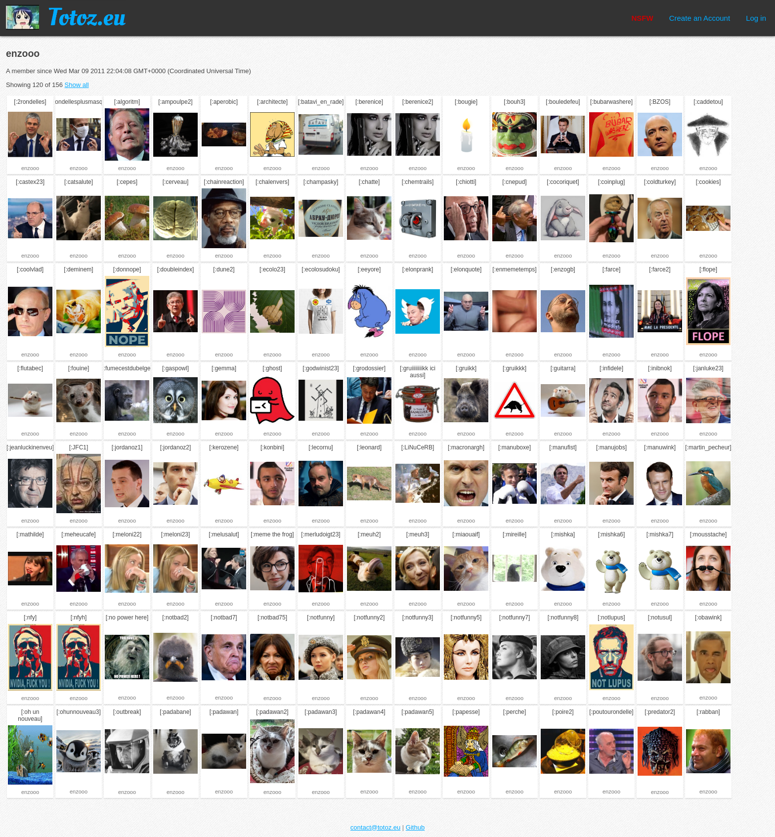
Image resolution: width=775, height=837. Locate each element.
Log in (756, 18)
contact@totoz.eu (375, 827)
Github (415, 827)
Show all (77, 84)
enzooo (30, 168)
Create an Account (699, 18)
